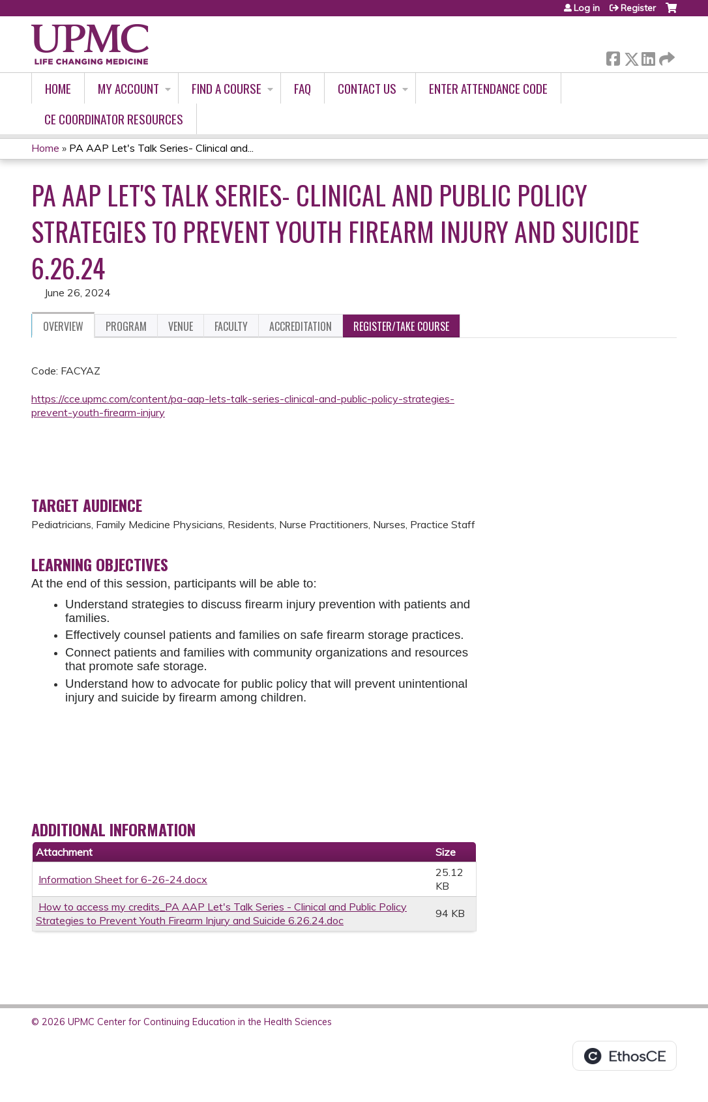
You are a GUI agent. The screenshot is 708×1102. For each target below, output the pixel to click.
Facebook (612, 56)
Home (58, 88)
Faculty (231, 326)
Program (126, 326)
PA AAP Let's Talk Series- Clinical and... (161, 147)
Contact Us (367, 88)
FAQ (302, 88)
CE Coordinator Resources (113, 118)
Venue (180, 326)
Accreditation (300, 326)
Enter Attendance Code (488, 88)
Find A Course (226, 88)
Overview (63, 326)
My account (128, 88)
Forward (665, 56)
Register (638, 7)
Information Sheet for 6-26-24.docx (122, 879)
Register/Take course (401, 326)
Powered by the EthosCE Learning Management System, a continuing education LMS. (624, 1056)
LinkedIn (648, 56)
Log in (587, 7)
